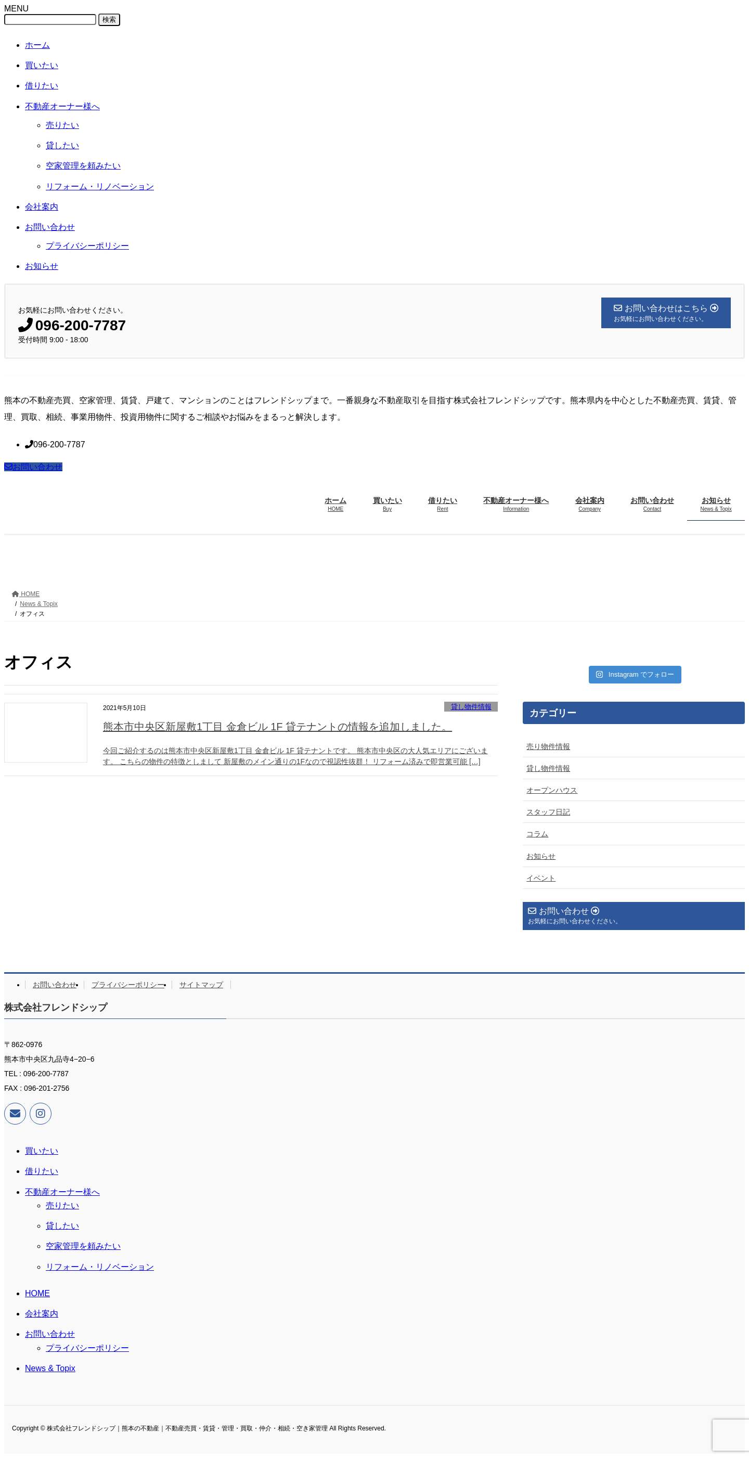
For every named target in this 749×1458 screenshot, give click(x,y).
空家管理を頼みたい (83, 165)
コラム (537, 834)
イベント (541, 878)
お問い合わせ (50, 227)
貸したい (62, 145)
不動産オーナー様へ (62, 106)
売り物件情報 (548, 746)
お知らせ (41, 266)
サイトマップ (201, 984)
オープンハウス (551, 790)
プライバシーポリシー (87, 245)
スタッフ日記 (548, 812)
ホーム (37, 45)
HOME (37, 1293)
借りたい (41, 85)
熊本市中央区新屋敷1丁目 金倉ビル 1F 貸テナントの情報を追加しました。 (277, 726)
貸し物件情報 (471, 707)
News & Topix (50, 1368)
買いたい (41, 65)
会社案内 (41, 206)
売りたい (62, 125)
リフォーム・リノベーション (100, 186)
